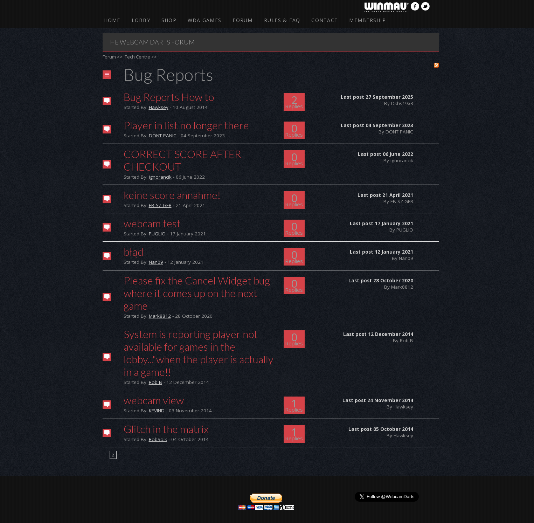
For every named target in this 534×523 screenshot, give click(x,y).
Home (112, 20)
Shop (168, 20)
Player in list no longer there (186, 125)
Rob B (155, 382)
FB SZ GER (160, 205)
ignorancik (160, 177)
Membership (367, 20)
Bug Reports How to (169, 96)
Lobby (141, 20)
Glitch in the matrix (166, 428)
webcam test (152, 223)
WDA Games (204, 20)
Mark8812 (160, 316)
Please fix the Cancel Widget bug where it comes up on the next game (197, 293)
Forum (242, 20)
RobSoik (158, 439)
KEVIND (157, 410)
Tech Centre (137, 57)
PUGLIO (157, 233)
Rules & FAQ (282, 20)
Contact (324, 20)
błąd (134, 251)
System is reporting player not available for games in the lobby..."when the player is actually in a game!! (198, 353)
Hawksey (158, 107)
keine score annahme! (172, 194)
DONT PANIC (162, 135)
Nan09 (156, 262)
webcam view (154, 400)
